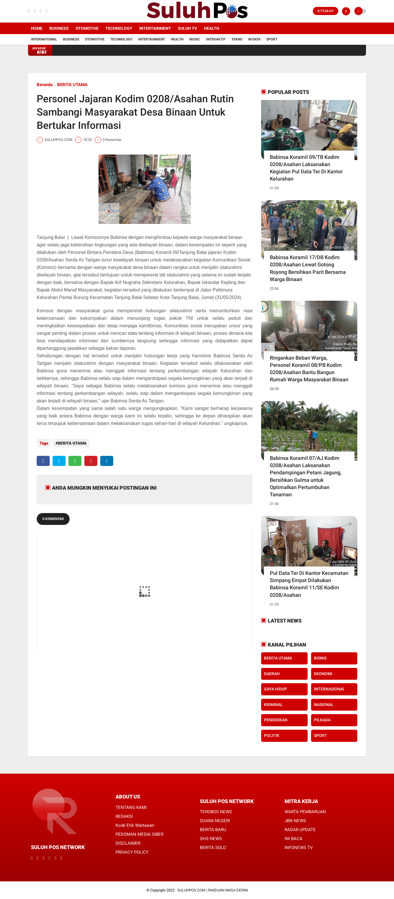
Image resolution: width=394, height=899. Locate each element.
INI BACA (293, 838)
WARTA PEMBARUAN (305, 811)
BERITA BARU (213, 829)
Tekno (236, 39)
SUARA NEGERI (215, 820)
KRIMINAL (273, 704)
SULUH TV (187, 28)
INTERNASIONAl (329, 689)
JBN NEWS (295, 820)
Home (36, 28)
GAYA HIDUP (275, 689)
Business (59, 28)
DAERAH (272, 673)
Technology (118, 28)
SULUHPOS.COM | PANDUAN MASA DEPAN (212, 890)
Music (194, 39)
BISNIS (320, 658)
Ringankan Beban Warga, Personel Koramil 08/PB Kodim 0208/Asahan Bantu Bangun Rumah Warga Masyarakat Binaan (309, 369)
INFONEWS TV (299, 847)
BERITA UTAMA (72, 84)
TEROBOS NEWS (216, 811)
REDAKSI (124, 816)
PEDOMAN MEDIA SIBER (139, 834)
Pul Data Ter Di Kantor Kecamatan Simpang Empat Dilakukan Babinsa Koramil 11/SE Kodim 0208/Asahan (309, 584)
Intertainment (155, 28)
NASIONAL (324, 704)
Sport (271, 39)
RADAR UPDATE (300, 829)
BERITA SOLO (213, 847)
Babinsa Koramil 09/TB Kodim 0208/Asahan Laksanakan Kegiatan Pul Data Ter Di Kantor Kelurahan (306, 168)
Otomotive (87, 28)
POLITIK (271, 735)
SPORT (320, 735)
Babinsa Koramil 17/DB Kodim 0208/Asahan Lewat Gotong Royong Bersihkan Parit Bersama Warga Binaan (308, 268)
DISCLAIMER (128, 843)
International (44, 39)
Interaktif (216, 39)
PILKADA (322, 720)
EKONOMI (323, 673)
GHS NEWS (211, 838)
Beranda (45, 84)
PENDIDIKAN (275, 720)
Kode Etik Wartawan (135, 825)
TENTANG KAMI (131, 807)
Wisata (254, 39)
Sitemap (325, 11)
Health (211, 28)
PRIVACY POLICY (132, 852)
